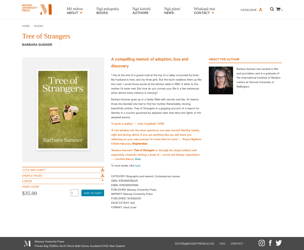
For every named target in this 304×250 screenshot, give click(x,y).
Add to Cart (93, 193)
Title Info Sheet (63, 170)
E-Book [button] (63, 181)
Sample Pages (63, 175)
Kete (138, 159)
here (137, 165)
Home (26, 26)
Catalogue (251, 10)
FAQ (222, 243)
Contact (237, 243)
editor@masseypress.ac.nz (194, 243)
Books (38, 26)
